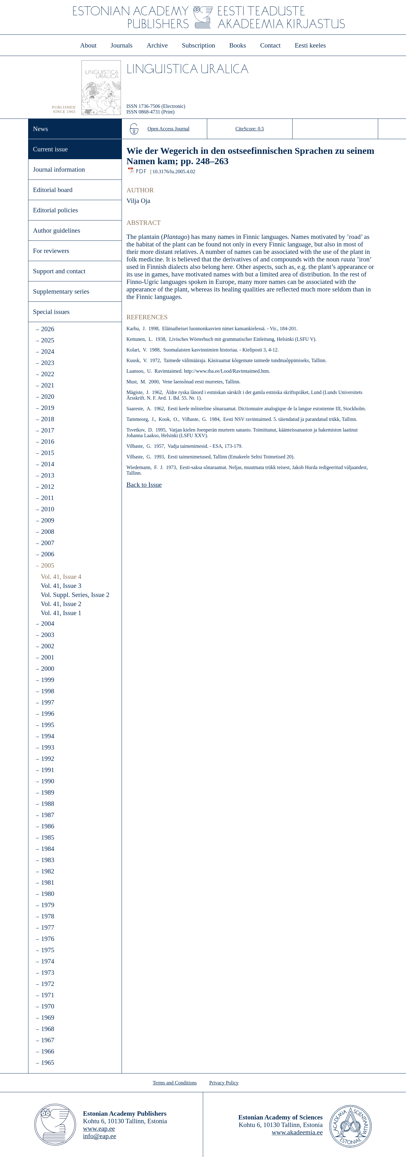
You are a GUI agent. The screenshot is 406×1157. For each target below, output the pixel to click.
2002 (47, 646)
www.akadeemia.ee (297, 1132)
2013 (47, 475)
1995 (47, 725)
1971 (47, 995)
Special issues (51, 312)
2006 (47, 554)
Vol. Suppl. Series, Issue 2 (75, 595)
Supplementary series (61, 291)
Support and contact (59, 271)
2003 (47, 635)
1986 (47, 826)
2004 (47, 623)
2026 (47, 329)
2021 (47, 385)
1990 (47, 781)
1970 (47, 1006)
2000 (47, 668)
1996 (47, 713)
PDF (142, 170)
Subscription (198, 45)
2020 (47, 396)
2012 (47, 486)
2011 (47, 498)
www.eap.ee (99, 1128)
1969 (47, 1017)
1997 (47, 702)
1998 (47, 691)
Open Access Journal (168, 128)
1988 (47, 803)
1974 (47, 961)
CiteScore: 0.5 (249, 128)
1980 (47, 893)
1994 (47, 736)
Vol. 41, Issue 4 (61, 576)
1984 (47, 848)
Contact (270, 45)
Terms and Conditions (175, 1082)
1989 (47, 792)
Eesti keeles (310, 45)
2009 (47, 520)
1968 (47, 1029)
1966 (47, 1051)
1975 (47, 950)
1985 (47, 837)
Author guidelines (56, 230)
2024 (47, 351)
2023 (47, 362)
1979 (47, 905)
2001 (47, 657)
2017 (47, 430)
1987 (47, 815)
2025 (47, 340)
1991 (47, 770)
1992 (47, 758)
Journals (122, 45)
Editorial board (53, 190)
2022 (47, 374)
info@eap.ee (99, 1136)
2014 (47, 464)
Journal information (59, 169)
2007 (47, 543)
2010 (47, 509)
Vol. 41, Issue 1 (61, 613)
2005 (47, 565)
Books (237, 45)
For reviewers (51, 251)
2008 (47, 531)
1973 (47, 972)
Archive (157, 45)
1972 (47, 984)
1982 (47, 871)
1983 (47, 860)
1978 (47, 916)
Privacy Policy (224, 1082)
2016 (47, 441)
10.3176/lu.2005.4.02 (174, 171)
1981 (47, 882)
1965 (47, 1062)
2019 (47, 408)
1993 (47, 747)
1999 (47, 680)
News (40, 129)
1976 (47, 938)
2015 (47, 453)
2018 (47, 419)
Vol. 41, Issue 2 (61, 604)
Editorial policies (55, 210)
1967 (47, 1040)
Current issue (50, 149)
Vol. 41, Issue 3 (61, 585)
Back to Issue (144, 484)
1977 (47, 927)
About (88, 45)
